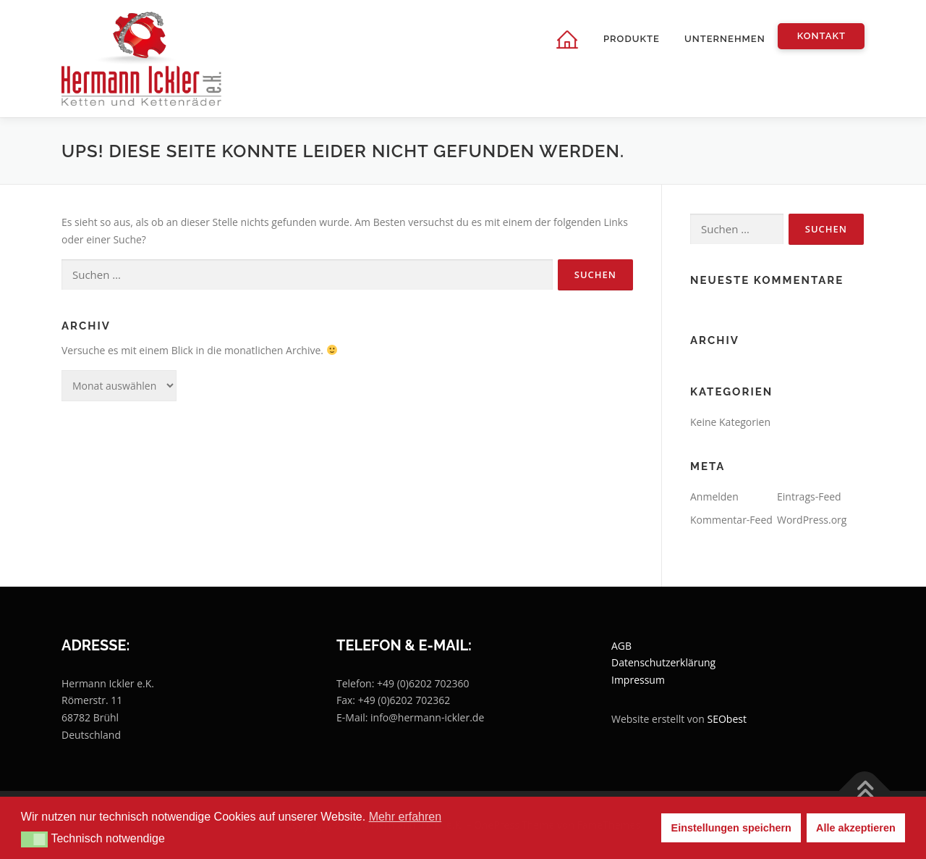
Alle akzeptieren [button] (856, 828)
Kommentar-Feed (731, 520)
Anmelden (714, 496)
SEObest (727, 719)
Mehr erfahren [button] (405, 816)
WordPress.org (811, 520)
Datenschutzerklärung (663, 662)
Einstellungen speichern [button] (731, 828)
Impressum (638, 680)
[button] (34, 839)
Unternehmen (724, 38)
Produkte (631, 38)
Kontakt (821, 35)
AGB (621, 646)
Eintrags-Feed (809, 496)
